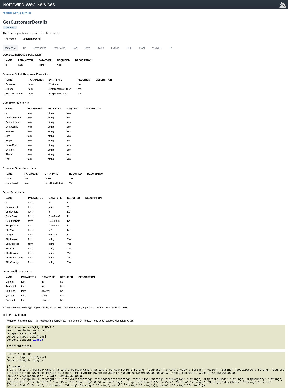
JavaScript (40, 48)
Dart (75, 48)
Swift (142, 48)
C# (24, 48)
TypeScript (59, 48)
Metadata (10, 48)
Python (115, 48)
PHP (129, 48)
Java (87, 48)
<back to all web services (17, 12)
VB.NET (157, 48)
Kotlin (101, 48)
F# (170, 48)
